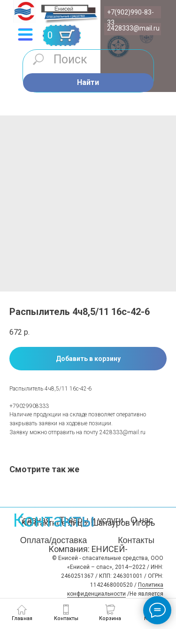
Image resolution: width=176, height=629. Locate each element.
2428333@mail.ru (133, 28)
